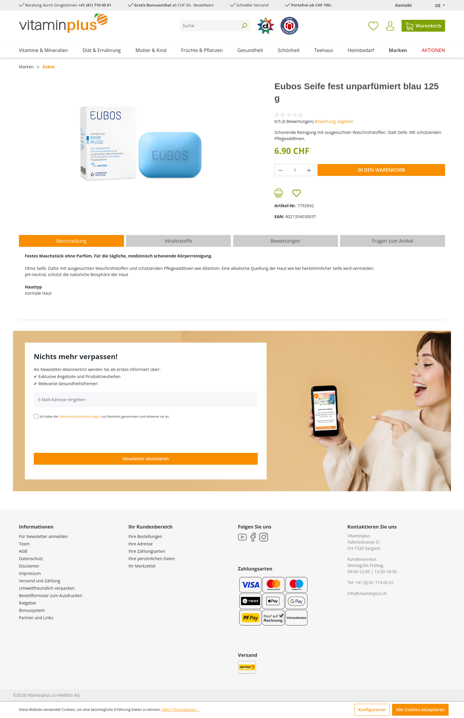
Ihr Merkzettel (141, 566)
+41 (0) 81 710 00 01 (374, 582)
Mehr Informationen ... (180, 709)
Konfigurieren (372, 709)
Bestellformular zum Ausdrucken (50, 595)
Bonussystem (32, 610)
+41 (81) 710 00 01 (95, 5)
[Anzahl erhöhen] (309, 170)
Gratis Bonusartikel (152, 5)
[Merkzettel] (373, 26)
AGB (23, 551)
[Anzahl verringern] (280, 170)
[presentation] (79, 435)
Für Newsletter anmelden (43, 536)
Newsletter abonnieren (146, 458)
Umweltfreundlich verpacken (47, 588)
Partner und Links (36, 617)
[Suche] (209, 25)
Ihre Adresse (140, 544)
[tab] (71, 241)
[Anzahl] (294, 170)
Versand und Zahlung (39, 581)
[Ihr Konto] (390, 26)
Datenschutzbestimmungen (80, 416)
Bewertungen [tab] (285, 241)
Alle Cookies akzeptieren (420, 709)
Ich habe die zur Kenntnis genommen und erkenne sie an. (105, 416)
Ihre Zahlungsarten (146, 551)
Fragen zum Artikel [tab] (392, 241)
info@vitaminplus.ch (367, 593)
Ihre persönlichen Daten (151, 558)
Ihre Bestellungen (145, 536)
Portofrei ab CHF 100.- (312, 5)
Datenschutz (31, 558)
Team (24, 544)
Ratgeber (27, 603)
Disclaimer (29, 566)
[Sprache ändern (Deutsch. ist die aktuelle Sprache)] (436, 5)
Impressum (30, 573)
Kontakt (403, 5)
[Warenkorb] (423, 26)
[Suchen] (244, 25)
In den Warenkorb (381, 170)
